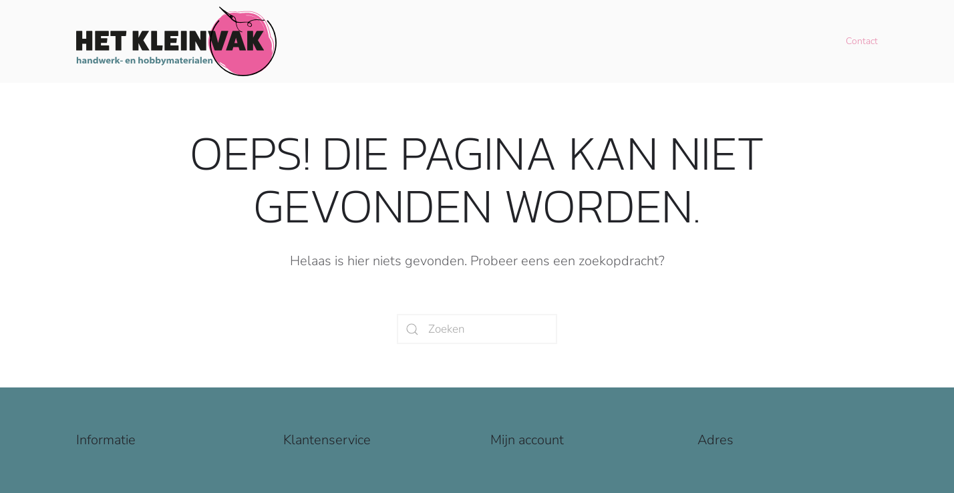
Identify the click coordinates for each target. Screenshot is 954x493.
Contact (862, 41)
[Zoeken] (477, 329)
